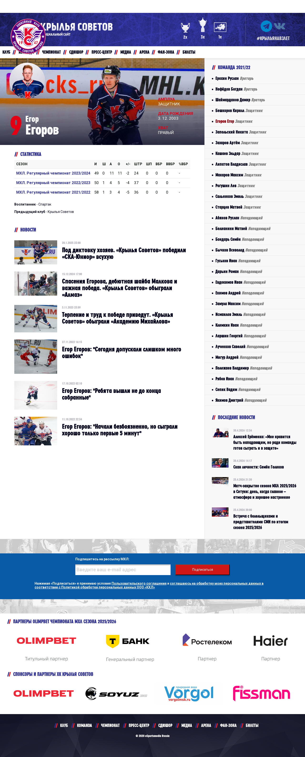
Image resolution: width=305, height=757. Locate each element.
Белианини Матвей (242, 228)
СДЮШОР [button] (76, 52)
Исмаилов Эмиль (240, 314)
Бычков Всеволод (241, 250)
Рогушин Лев (234, 185)
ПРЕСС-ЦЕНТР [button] (102, 52)
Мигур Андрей (238, 357)
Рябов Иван (236, 378)
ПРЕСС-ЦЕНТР (139, 725)
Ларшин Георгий (240, 336)
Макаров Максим (238, 175)
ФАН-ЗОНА (228, 725)
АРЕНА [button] (144, 52)
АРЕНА (206, 725)
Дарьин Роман (238, 271)
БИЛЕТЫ (252, 725)
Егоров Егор (233, 121)
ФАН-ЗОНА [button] (166, 52)
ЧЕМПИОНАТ (110, 725)
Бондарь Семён (239, 239)
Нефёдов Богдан (236, 89)
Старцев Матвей (237, 207)
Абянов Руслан (238, 218)
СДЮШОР (165, 725)
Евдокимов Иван (240, 282)
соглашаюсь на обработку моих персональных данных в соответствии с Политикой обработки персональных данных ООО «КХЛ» (149, 585)
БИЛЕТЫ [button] (189, 52)
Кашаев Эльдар (236, 153)
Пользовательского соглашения (139, 583)
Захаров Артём (236, 142)
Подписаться (202, 570)
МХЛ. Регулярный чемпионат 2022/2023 (53, 182)
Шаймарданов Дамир (240, 100)
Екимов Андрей (239, 293)
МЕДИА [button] (125, 52)
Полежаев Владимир (243, 368)
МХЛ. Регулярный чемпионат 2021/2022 (53, 192)
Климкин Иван (238, 325)
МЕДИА (186, 725)
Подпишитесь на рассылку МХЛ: (102, 559)
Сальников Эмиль (238, 196)
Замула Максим (239, 303)
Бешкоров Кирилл (238, 110)
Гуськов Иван (237, 260)
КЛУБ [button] (6, 52)
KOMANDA (84, 725)
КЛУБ (64, 725)
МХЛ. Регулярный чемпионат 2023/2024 (53, 173)
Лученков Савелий (242, 346)
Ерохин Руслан (234, 78)
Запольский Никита (240, 132)
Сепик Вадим (237, 389)
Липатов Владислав (240, 164)
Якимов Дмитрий (240, 400)
